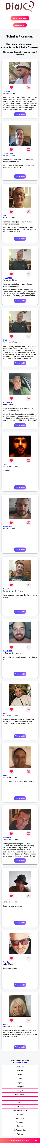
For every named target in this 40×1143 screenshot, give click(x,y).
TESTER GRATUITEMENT (20, 18)
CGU (15, 1140)
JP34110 (6, 340)
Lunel (20, 1079)
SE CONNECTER (20, 25)
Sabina (5, 1024)
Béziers (20, 1071)
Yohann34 (6, 589)
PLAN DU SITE (23, 1140)
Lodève (20, 1114)
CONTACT (34, 1140)
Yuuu (5, 465)
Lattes (20, 1098)
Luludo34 (6, 91)
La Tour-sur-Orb (20, 1130)
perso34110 (7, 278)
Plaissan (20, 1134)
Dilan (5, 713)
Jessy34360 (7, 651)
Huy (4, 216)
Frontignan (20, 1087)
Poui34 (5, 775)
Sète (20, 1075)
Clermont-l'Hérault (20, 1110)
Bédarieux (20, 1118)
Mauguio (20, 1091)
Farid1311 (6, 900)
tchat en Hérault (21, 1062)
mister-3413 (7, 527)
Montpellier (20, 1067)
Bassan (20, 1126)
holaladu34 (7, 838)
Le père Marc (8, 154)
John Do (6, 962)
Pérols (20, 1102)
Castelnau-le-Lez (20, 1095)
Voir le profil (20, 114)
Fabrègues (20, 1122)
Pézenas (20, 1106)
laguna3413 (7, 402)
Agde (20, 1083)
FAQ (10, 1140)
